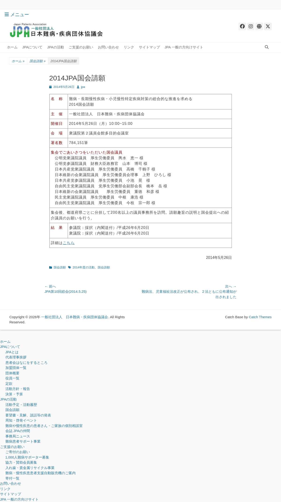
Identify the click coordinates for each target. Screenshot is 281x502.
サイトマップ (149, 47)
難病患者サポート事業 (23, 441)
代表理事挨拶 (15, 357)
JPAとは (11, 352)
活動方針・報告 (17, 389)
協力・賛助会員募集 (21, 462)
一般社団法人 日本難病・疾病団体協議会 (74, 317)
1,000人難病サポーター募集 (27, 457)
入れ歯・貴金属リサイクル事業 (30, 468)
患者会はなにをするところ (26, 363)
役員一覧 (12, 378)
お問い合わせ (108, 47)
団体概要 (12, 373)
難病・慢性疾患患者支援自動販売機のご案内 (40, 473)
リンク (129, 47)
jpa (83, 87)
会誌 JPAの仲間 (17, 431)
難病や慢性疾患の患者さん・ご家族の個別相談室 (44, 426)
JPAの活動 (55, 47)
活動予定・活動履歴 (21, 405)
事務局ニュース (17, 436)
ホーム (12, 47)
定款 (8, 384)
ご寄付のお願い (17, 452)
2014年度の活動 (84, 267)
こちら (69, 243)
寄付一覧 (12, 478)
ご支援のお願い (81, 47)
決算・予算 (14, 394)
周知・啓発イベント (21, 420)
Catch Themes (260, 317)
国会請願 (38, 61)
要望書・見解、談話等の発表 (28, 415)
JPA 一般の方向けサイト (184, 47)
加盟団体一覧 (15, 368)
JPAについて (32, 47)
